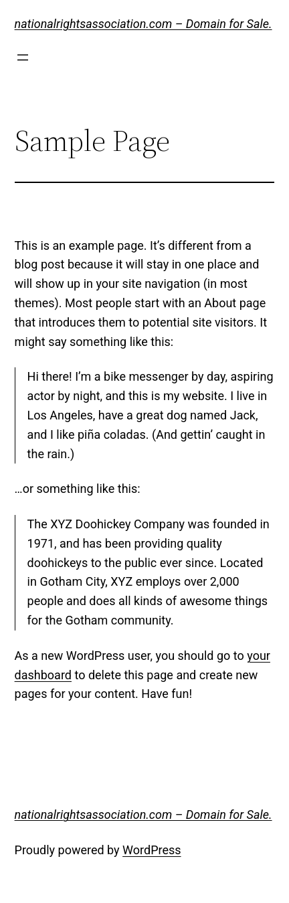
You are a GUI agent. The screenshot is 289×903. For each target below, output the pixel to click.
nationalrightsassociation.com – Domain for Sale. (143, 24)
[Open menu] (23, 57)
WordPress (151, 850)
